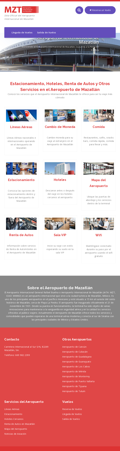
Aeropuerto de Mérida (74, 371)
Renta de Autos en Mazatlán (19, 423)
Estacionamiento (13, 414)
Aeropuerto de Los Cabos (76, 366)
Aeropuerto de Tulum (73, 391)
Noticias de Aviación (15, 433)
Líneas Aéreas (11, 409)
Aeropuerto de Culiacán (75, 351)
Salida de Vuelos (46, 32)
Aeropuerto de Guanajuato (76, 361)
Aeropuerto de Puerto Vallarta (78, 381)
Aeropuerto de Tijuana (74, 386)
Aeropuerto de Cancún (74, 346)
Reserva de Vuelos (72, 409)
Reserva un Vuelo (100, 10)
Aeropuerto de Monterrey (76, 376)
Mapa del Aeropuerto (15, 428)
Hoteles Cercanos (13, 419)
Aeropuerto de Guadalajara (77, 356)
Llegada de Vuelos (22, 32)
